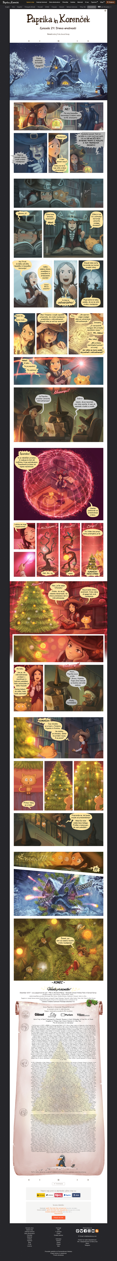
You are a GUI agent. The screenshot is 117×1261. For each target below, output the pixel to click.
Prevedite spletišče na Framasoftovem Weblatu (58, 1251)
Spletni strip (30, 2)
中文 (13, 7)
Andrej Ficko (56, 34)
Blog (102, 2)
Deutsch (61, 7)
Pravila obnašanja (58, 1255)
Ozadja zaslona (58, 1235)
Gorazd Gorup (65, 34)
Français (54, 7)
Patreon (58, 1240)
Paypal (59, 1244)
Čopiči (58, 1233)
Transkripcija (59, 1183)
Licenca (29, 1246)
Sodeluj (72, 2)
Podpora (111, 2)
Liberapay (58, 1239)
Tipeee (58, 1242)
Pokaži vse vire (58, 1217)
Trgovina (94, 2)
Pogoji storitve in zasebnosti (58, 1253)
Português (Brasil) (30, 7)
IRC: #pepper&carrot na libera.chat (87, 1241)
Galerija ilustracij (41, 2)
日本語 (47, 7)
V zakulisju (58, 1231)
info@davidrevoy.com (90, 1236)
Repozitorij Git (58, 1213)
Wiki (58, 1230)
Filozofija (65, 2)
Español (19, 7)
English (7, 7)
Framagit (58, 1228)
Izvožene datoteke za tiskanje (58, 1212)
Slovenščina (91, 7)
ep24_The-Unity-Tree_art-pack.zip (61, 1208)
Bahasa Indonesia (72, 7)
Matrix (87, 1243)
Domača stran (30, 1228)
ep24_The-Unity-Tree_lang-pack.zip (63, 1210)
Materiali (80, 2)
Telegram (87, 1245)
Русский (40, 7)
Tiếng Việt (83, 7)
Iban (58, 1246)
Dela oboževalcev (54, 2)
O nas (87, 2)
